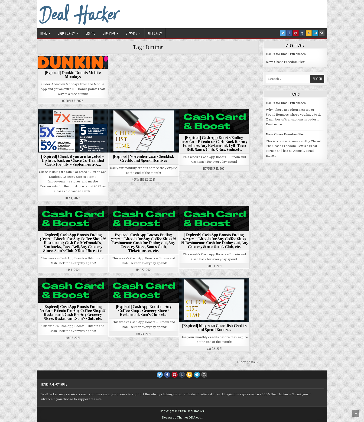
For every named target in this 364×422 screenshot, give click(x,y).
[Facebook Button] (289, 33)
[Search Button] (322, 33)
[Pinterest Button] (296, 33)
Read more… (275, 124)
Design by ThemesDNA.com (182, 417)
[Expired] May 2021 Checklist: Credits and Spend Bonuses (214, 327)
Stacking (131, 33)
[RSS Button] (309, 33)
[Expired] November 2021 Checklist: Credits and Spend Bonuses (143, 158)
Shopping (109, 33)
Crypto (90, 33)
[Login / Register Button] (315, 33)
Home (43, 33)
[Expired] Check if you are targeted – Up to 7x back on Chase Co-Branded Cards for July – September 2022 (72, 160)
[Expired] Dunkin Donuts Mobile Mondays (73, 74)
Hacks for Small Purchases (286, 54)
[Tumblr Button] (302, 33)
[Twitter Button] (283, 33)
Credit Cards (66, 33)
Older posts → (248, 362)
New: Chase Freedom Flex (285, 62)
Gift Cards (155, 33)
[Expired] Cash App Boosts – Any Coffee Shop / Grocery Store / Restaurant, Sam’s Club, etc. (144, 310)
